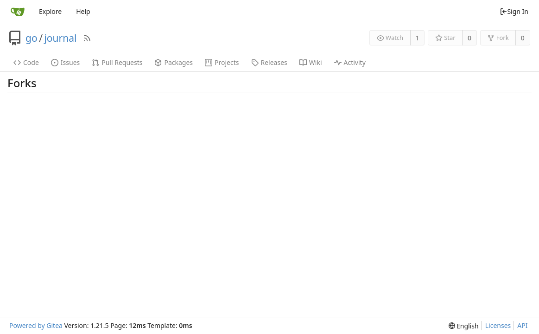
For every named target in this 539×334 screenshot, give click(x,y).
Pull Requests (117, 62)
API (522, 325)
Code (26, 62)
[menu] (464, 325)
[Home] (18, 11)
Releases (269, 62)
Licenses (498, 325)
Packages (173, 62)
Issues (65, 62)
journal (60, 38)
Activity (350, 62)
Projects (222, 62)
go (31, 38)
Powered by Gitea (36, 325)
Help (83, 11)
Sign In (514, 11)
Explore (50, 11)
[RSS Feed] (87, 38)
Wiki (310, 62)
